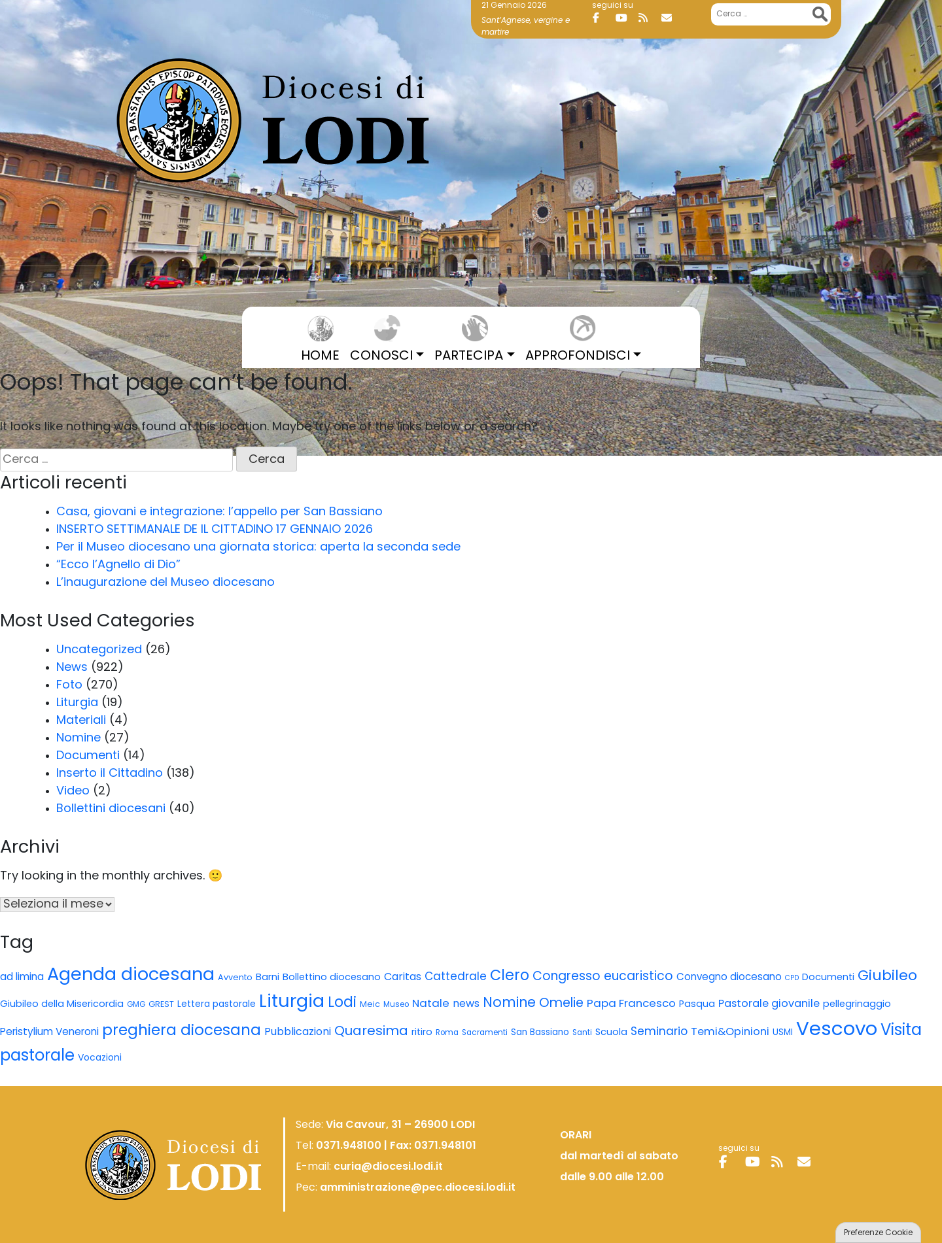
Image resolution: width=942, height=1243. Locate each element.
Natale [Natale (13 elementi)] (430, 1004)
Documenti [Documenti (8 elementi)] (828, 978)
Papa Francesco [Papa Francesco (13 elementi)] (631, 1004)
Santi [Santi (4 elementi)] (582, 1033)
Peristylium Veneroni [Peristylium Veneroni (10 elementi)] (49, 1032)
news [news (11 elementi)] (466, 1004)
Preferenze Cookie (878, 1233)
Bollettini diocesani (111, 809)
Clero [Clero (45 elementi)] (509, 976)
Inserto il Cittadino (109, 774)
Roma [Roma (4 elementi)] (447, 1033)
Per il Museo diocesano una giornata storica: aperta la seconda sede (258, 547)
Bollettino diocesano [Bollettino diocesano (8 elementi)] (332, 978)
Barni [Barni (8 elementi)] (267, 978)
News (72, 668)
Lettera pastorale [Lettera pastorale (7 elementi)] (216, 1004)
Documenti (88, 756)
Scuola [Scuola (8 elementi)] (611, 1033)
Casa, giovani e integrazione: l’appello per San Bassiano (219, 512)
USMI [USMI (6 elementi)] (783, 1033)
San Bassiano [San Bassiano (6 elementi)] (540, 1033)
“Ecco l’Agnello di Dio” (118, 565)
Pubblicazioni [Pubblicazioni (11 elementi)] (297, 1032)
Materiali (81, 721)
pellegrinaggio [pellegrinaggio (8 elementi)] (857, 1005)
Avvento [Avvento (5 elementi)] (235, 978)
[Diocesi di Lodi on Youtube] (625, 18)
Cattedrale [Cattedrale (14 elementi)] (456, 977)
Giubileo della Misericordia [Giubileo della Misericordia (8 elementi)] (62, 1005)
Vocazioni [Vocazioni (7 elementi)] (100, 1058)
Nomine (78, 738)
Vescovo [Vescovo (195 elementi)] (836, 1030)
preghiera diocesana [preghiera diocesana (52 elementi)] (181, 1031)
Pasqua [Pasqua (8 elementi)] (697, 1005)
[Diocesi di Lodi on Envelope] (671, 18)
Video (73, 791)
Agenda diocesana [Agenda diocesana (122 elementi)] (131, 976)
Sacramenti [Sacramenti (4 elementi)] (485, 1033)
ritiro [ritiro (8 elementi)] (421, 1033)
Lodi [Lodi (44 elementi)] (342, 1003)
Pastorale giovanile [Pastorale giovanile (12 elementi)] (769, 1004)
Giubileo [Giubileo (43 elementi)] (887, 976)
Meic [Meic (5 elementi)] (370, 1005)
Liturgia (77, 703)
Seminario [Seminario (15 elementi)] (659, 1032)
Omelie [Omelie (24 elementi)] (561, 1003)
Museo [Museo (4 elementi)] (396, 1005)
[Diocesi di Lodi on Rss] (648, 18)
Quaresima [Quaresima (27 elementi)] (371, 1031)
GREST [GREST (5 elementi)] (161, 1005)
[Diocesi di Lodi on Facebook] (602, 18)
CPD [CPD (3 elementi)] (792, 978)
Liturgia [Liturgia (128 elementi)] (291, 1002)
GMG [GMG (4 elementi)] (136, 1005)
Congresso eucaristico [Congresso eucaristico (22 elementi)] (602, 977)
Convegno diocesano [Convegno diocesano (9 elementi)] (729, 978)
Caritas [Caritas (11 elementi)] (402, 977)
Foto (69, 685)
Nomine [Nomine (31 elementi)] (509, 1003)
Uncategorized (99, 650)
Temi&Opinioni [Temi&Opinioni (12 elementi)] (730, 1032)
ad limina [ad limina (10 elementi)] (22, 977)
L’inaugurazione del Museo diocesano (165, 583)
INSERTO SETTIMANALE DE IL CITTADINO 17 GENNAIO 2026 (214, 530)
